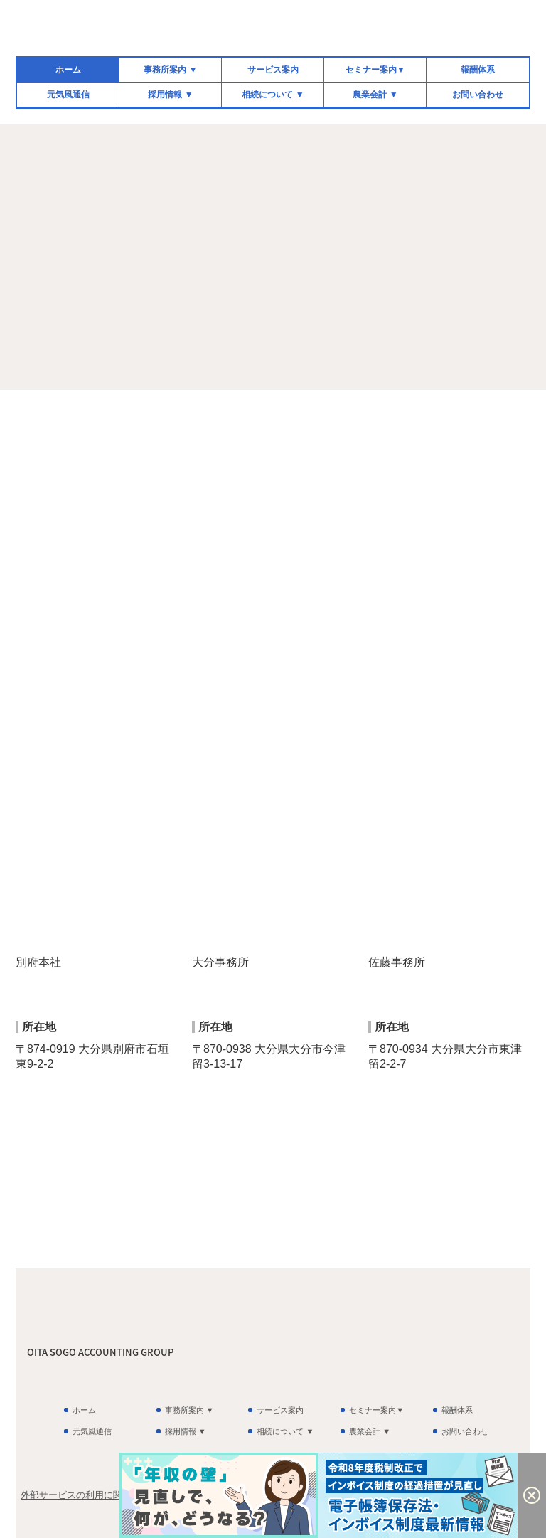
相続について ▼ (273, 95)
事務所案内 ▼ (170, 70)
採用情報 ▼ (170, 95)
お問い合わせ (477, 95)
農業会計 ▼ (375, 95)
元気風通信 (68, 95)
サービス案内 (273, 70)
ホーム (68, 70)
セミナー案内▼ (375, 70)
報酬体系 (478, 70)
